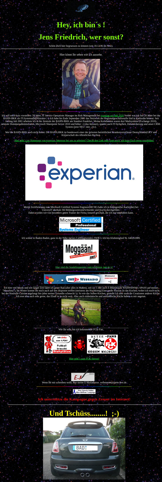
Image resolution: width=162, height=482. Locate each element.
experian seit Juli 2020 (112, 115)
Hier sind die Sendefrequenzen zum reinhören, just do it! (84, 267)
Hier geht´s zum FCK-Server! (84, 358)
